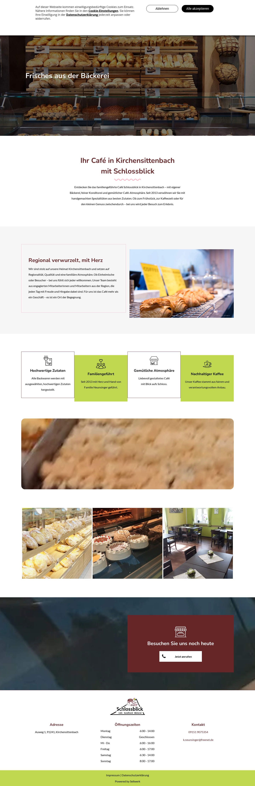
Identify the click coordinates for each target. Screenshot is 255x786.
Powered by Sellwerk (127, 781)
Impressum (113, 775)
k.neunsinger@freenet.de (198, 739)
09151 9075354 (198, 732)
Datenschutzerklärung (135, 775)
